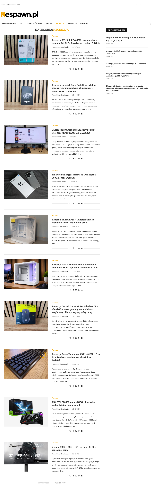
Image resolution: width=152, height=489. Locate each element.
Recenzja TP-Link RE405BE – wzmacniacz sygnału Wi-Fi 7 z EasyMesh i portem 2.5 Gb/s (76, 42)
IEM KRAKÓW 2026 (34, 23)
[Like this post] (70, 69)
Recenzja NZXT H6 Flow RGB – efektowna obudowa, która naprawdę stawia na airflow (75, 266)
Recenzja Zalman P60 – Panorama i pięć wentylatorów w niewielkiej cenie (73, 221)
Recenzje (60, 23)
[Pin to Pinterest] (79, 69)
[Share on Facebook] (73, 69)
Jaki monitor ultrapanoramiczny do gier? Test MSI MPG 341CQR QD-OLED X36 (73, 131)
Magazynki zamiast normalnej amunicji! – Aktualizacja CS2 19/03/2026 (123, 74)
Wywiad (48, 23)
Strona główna (9, 23)
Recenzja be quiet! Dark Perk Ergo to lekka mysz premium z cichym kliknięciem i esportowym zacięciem (74, 87)
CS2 (21, 23)
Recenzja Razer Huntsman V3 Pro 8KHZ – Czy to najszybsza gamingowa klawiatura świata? (76, 357)
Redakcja (72, 23)
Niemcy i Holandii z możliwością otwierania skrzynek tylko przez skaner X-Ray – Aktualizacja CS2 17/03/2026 (127, 88)
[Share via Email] (81, 69)
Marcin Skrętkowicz (62, 47)
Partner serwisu (61, 137)
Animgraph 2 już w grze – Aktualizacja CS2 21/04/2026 (124, 52)
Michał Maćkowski (62, 227)
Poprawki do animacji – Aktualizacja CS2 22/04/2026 (125, 39)
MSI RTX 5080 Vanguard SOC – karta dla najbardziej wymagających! (73, 403)
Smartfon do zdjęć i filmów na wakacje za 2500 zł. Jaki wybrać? (74, 176)
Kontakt (84, 23)
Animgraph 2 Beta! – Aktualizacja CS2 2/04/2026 (126, 63)
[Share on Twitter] (76, 69)
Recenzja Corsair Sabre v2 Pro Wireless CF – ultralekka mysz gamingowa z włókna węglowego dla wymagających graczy (75, 309)
